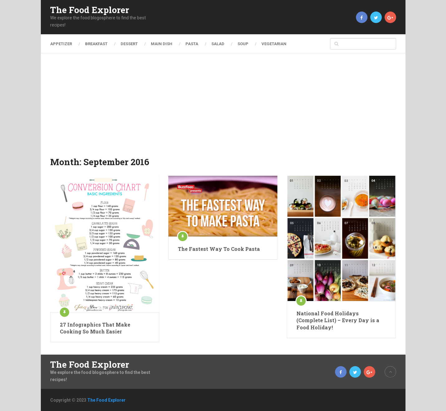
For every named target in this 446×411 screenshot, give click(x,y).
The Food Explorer (89, 10)
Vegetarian (273, 43)
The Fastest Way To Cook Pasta (219, 249)
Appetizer (61, 43)
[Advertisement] (223, 109)
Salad (217, 43)
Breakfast (96, 43)
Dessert (129, 43)
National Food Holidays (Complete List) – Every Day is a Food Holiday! (337, 320)
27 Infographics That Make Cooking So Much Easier (95, 328)
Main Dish (161, 43)
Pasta (191, 43)
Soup (242, 43)
